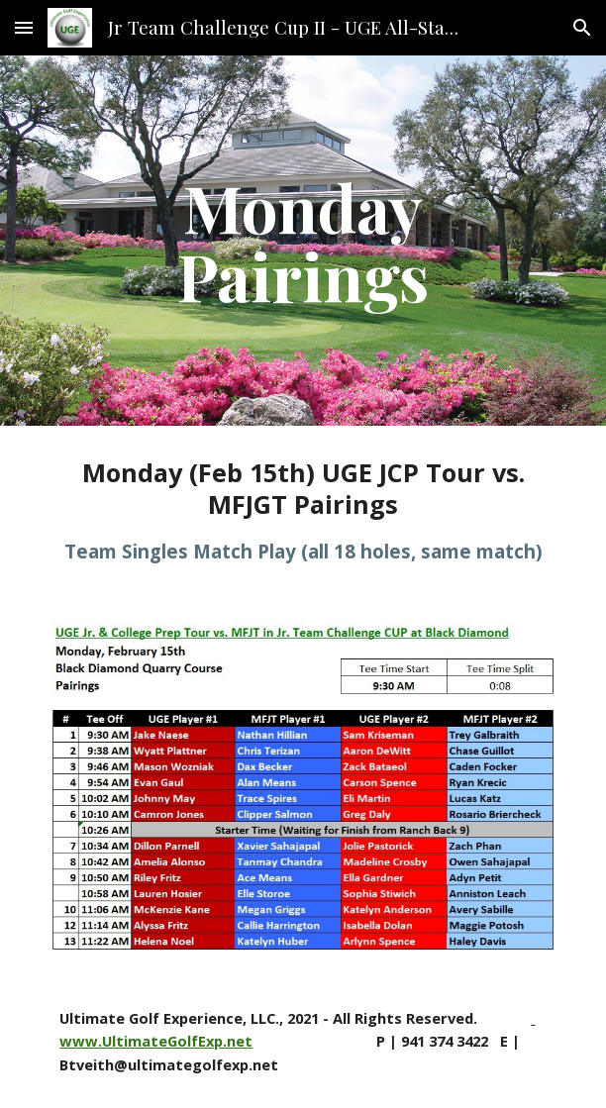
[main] (302, 240)
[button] (24, 27)
